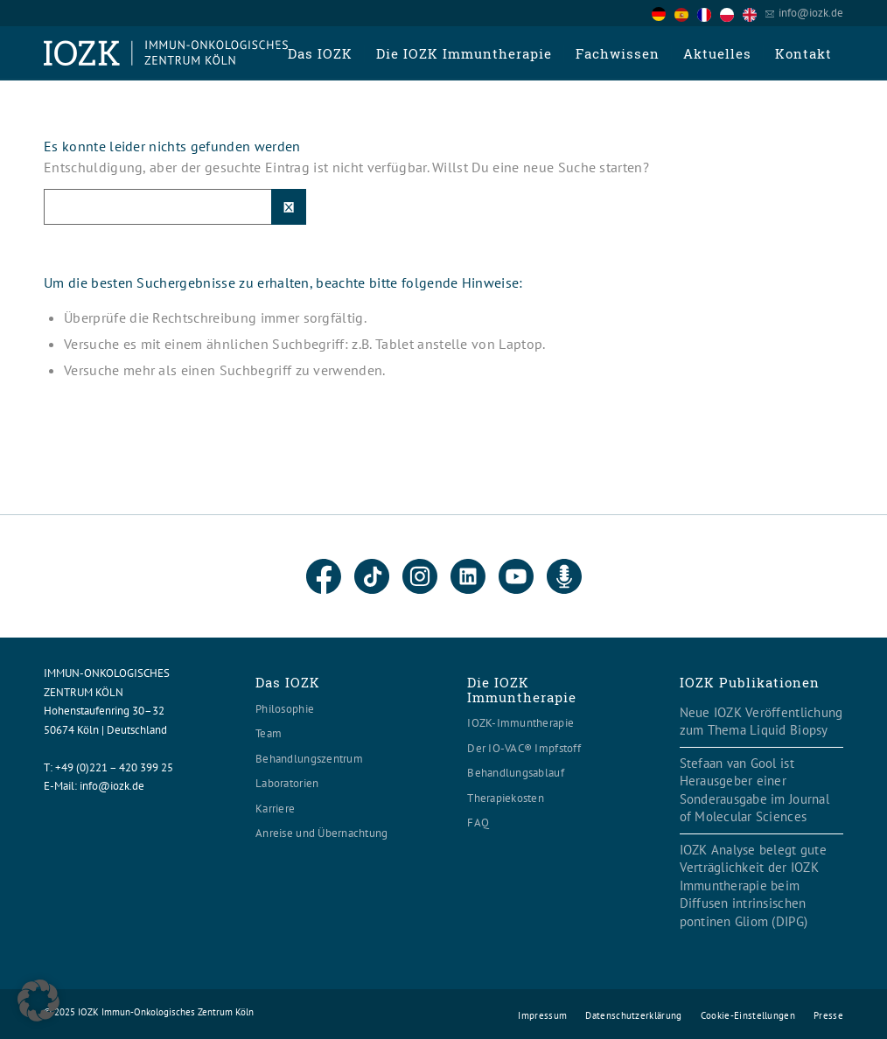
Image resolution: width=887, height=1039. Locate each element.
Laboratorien (286, 783)
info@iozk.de (811, 12)
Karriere (275, 808)
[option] (685, 14)
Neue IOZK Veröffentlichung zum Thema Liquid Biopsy (761, 721)
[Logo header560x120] (166, 53)
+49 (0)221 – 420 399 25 (114, 767)
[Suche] (175, 207)
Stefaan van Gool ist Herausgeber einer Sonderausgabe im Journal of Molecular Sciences (754, 790)
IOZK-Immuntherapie (520, 722)
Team (268, 733)
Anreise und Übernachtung (321, 833)
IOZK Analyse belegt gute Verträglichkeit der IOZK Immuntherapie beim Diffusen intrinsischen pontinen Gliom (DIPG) (753, 885)
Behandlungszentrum (309, 758)
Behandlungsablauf (515, 772)
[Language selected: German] (708, 13)
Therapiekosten (505, 798)
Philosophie (284, 708)
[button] (38, 1000)
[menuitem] (320, 53)
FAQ (478, 822)
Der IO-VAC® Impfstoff (523, 748)
